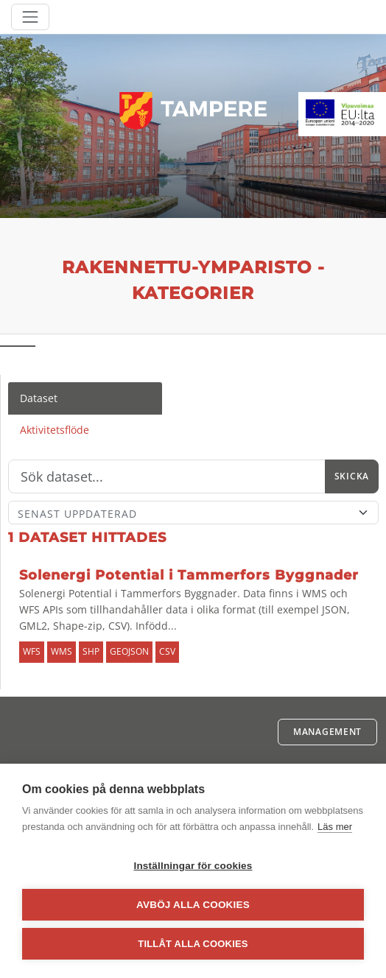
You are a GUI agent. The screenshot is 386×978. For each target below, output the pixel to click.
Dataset (38, 398)
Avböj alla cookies (193, 904)
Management (327, 731)
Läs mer (334, 826)
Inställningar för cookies (192, 865)
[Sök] (167, 476)
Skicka (351, 476)
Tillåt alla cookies (193, 943)
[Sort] (193, 512)
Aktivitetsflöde (54, 430)
